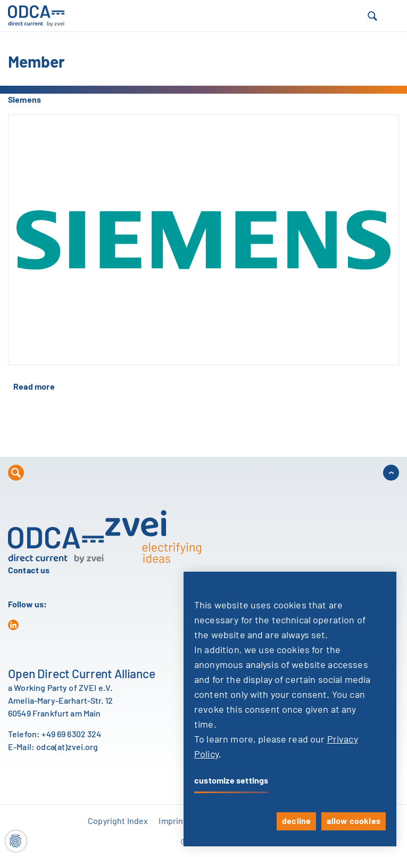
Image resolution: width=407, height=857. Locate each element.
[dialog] (290, 709)
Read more (34, 387)
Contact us (29, 570)
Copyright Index (118, 821)
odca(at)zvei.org (67, 747)
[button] (372, 16)
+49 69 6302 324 (71, 734)
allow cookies (353, 821)
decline (296, 821)
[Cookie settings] (16, 841)
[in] (13, 625)
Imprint (172, 821)
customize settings (231, 781)
